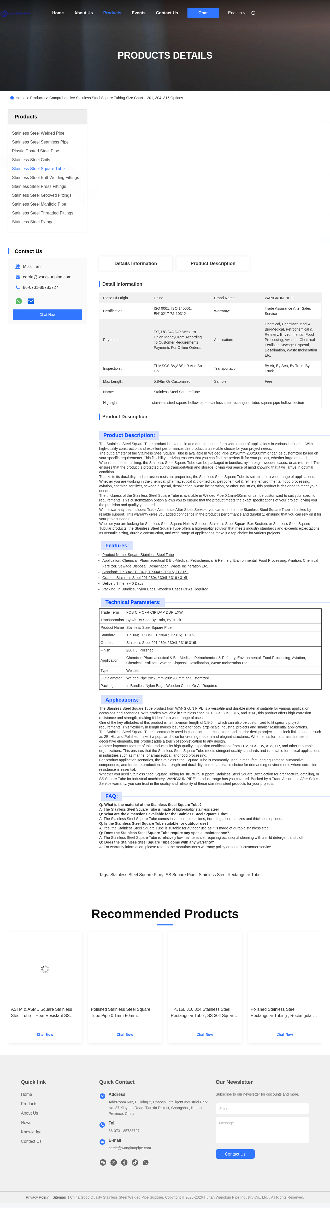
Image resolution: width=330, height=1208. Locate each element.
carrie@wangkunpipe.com (47, 277)
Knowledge (31, 1132)
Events (138, 13)
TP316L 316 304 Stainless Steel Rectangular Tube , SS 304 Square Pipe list (203, 1013)
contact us (235, 1154)
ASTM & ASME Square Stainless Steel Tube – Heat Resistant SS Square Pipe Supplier (41, 1013)
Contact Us (167, 13)
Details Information (135, 263)
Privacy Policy (37, 1197)
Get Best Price (238, 239)
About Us (83, 13)
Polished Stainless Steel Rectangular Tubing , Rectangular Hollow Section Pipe (282, 1013)
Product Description (213, 263)
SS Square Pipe (180, 874)
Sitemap (59, 1197)
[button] (30, 981)
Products (112, 13)
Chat (203, 13)
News (26, 1122)
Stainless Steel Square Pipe (136, 874)
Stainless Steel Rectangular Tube (230, 874)
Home (58, 13)
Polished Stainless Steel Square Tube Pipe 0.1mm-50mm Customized (120, 1013)
